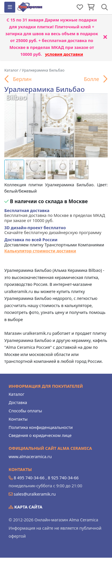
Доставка (18, 402)
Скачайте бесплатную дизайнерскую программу (52, 230)
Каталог (16, 394)
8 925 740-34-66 (63, 477)
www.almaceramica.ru (30, 456)
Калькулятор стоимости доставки (40, 250)
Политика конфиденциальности (41, 427)
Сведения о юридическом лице (40, 435)
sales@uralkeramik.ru (35, 494)
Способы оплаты (25, 410)
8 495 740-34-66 (29, 477)
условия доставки (64, 54)
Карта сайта (26, 507)
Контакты (18, 419)
